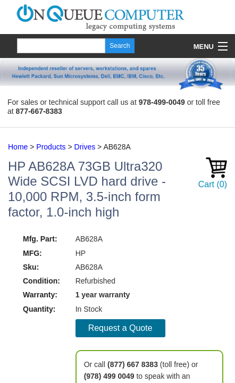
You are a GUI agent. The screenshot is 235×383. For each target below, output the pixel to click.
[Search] (61, 45)
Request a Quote (120, 327)
